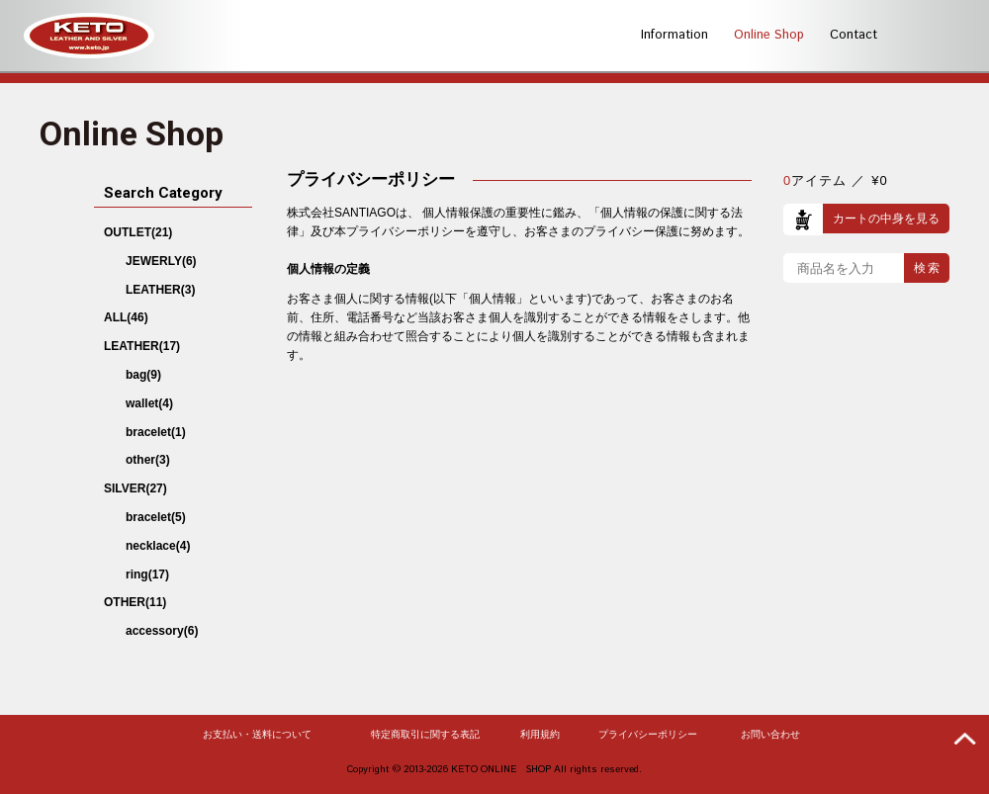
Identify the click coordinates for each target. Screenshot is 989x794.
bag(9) (143, 375)
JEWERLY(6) (161, 261)
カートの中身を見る (886, 218)
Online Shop (769, 35)
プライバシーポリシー (647, 735)
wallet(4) (149, 403)
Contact (853, 35)
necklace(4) (158, 546)
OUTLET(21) (138, 232)
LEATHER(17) (142, 346)
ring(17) (147, 574)
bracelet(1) (156, 432)
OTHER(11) (135, 602)
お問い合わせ (770, 735)
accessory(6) (162, 631)
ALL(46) (126, 317)
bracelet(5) (156, 517)
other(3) (148, 460)
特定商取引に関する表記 (425, 735)
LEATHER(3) (160, 290)
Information (674, 35)
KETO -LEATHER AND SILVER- (89, 35)
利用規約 (540, 735)
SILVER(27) (135, 488)
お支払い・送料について (257, 735)
